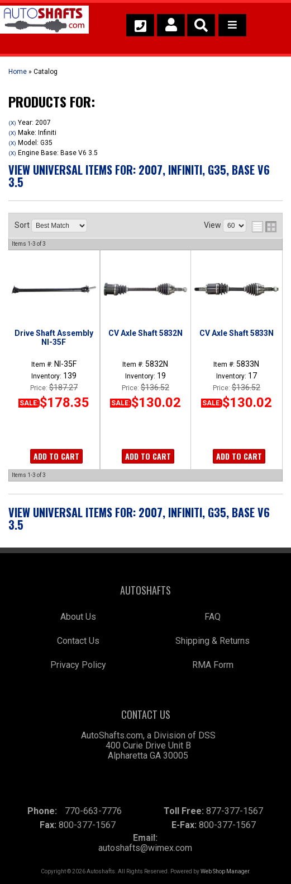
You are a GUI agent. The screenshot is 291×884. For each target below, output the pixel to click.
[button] (201, 25)
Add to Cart (56, 456)
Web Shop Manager (225, 871)
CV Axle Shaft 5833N (236, 333)
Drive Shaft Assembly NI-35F (54, 338)
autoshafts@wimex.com (145, 848)
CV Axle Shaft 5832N (145, 333)
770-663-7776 (93, 811)
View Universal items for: (139, 175)
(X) (12, 123)
